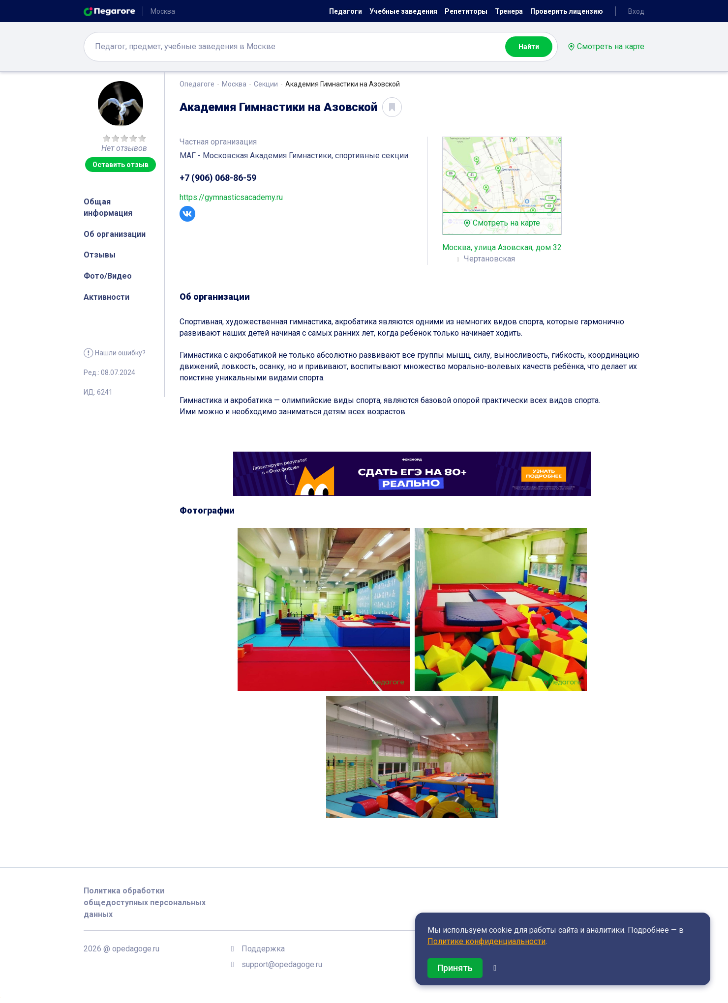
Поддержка (263, 948)
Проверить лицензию (566, 11)
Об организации (115, 234)
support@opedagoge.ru (282, 964)
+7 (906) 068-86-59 (218, 177)
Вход (636, 11)
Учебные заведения (403, 11)
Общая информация (108, 207)
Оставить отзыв (120, 165)
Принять (455, 968)
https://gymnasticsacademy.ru (231, 197)
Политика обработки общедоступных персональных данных (145, 902)
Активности (106, 297)
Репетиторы (466, 11)
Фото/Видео (108, 276)
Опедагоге (197, 84)
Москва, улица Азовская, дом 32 (502, 247)
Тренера (509, 11)
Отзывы (100, 254)
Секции (266, 84)
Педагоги (345, 11)
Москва (234, 84)
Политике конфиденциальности (486, 941)
